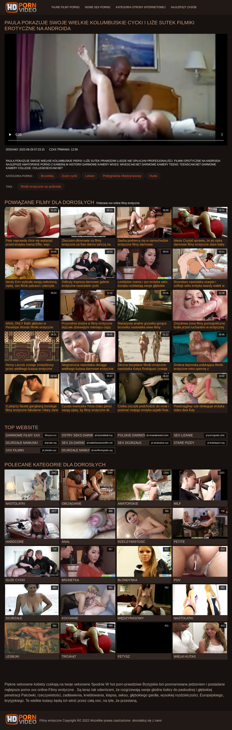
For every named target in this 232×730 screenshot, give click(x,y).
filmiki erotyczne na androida (41, 186)
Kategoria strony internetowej (140, 7)
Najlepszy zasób (183, 7)
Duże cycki (69, 176)
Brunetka (47, 176)
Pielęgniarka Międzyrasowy (122, 176)
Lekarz (90, 176)
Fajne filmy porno (66, 7)
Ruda (153, 176)
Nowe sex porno (97, 7)
